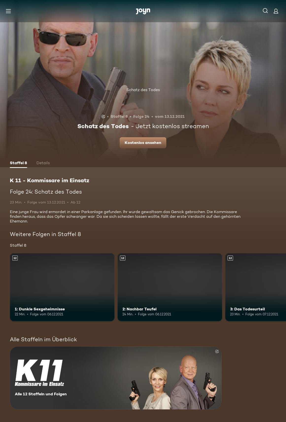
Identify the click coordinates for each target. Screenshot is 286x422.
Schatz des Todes (143, 89)
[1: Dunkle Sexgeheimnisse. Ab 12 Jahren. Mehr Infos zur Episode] (62, 287)
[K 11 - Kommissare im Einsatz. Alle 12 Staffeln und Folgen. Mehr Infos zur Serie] (115, 377)
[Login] (275, 11)
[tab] (18, 163)
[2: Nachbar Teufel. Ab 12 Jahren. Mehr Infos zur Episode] (170, 287)
